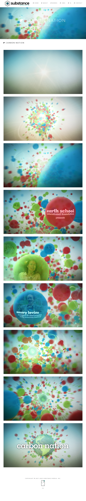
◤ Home (36, 3)
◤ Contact (78, 3)
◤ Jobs (62, 3)
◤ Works (54, 3)
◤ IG (69, 3)
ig (43, 488)
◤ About (44, 3)
